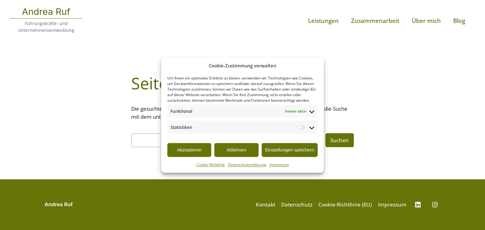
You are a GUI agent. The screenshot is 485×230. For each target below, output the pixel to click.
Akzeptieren (189, 149)
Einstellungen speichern (289, 149)
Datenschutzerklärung (247, 164)
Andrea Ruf (46, 11)
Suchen (339, 140)
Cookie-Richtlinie (210, 164)
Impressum (279, 164)
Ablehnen (236, 149)
